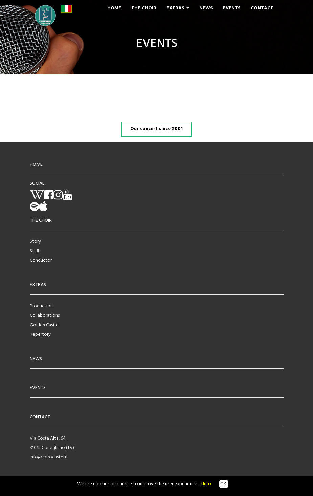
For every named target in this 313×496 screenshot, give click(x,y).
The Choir (143, 8)
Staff (34, 251)
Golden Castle (44, 325)
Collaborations (45, 316)
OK (222, 484)
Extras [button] (177, 8)
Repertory (40, 334)
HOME (36, 164)
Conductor (41, 260)
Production (41, 306)
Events (232, 8)
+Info (206, 484)
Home (114, 8)
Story (35, 241)
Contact (262, 8)
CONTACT (40, 417)
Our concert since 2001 (156, 129)
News (206, 8)
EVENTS (38, 388)
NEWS (36, 359)
